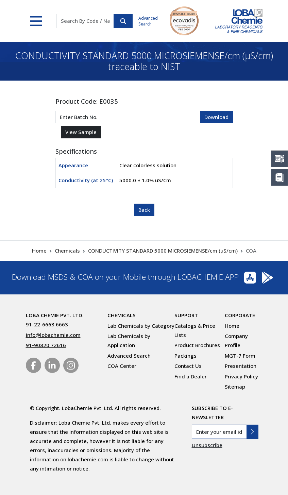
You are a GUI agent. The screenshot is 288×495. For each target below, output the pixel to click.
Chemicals (67, 250)
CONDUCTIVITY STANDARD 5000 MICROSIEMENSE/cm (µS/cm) (163, 250)
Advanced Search (148, 21)
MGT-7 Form (240, 355)
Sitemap (235, 386)
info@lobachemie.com (53, 334)
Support (186, 315)
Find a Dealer (190, 376)
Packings (185, 355)
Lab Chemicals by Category (140, 325)
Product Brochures (197, 345)
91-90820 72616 (46, 345)
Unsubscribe (207, 445)
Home (39, 250)
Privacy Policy (241, 376)
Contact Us (188, 365)
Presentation (240, 365)
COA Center (121, 365)
